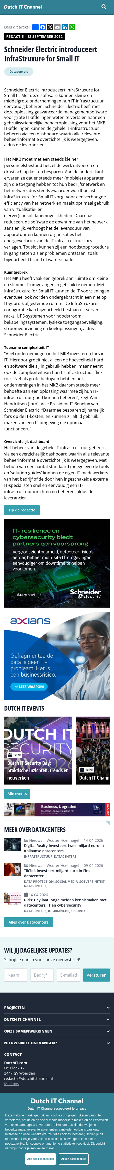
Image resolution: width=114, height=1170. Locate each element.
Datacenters (18, 71)
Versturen (96, 975)
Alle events (17, 793)
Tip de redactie (22, 510)
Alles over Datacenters (29, 922)
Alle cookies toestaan (40, 1158)
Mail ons (11, 1083)
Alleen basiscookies (73, 1158)
